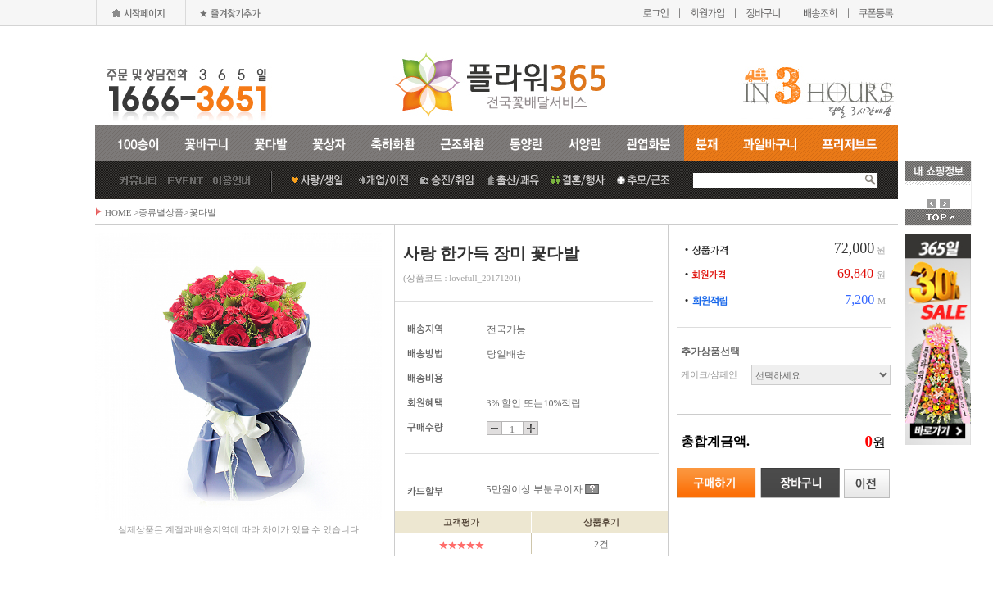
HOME (118, 212)
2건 (601, 544)
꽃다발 (202, 212)
